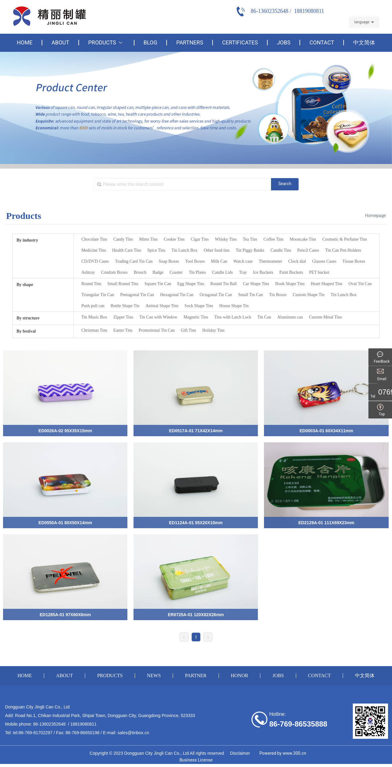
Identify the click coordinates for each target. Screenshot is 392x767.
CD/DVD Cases (95, 261)
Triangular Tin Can (97, 294)
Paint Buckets (291, 272)
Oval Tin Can (360, 283)
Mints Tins (148, 239)
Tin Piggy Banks (250, 250)
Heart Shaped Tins (326, 283)
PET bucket (319, 272)
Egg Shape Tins (190, 283)
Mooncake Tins (303, 239)
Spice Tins (156, 250)
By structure (28, 318)
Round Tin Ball (223, 283)
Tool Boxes (195, 261)
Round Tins (91, 283)
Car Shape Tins (256, 283)
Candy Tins (123, 239)
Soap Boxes (169, 261)
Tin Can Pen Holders (343, 250)
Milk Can (219, 261)
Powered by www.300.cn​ (282, 753)
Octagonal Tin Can (216, 294)
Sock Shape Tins (199, 305)
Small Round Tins (122, 283)
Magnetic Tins (195, 317)
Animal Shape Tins (161, 305)
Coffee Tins (273, 239)
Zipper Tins (123, 317)
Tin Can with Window (158, 317)
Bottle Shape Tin (125, 305)
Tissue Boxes (353, 261)
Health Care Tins (126, 250)
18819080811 (83, 724)
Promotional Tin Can (157, 330)
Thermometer (270, 261)
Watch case (243, 261)
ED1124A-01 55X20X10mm (196, 522)
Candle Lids (222, 272)
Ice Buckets (263, 272)
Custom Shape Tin (308, 294)
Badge (158, 272)
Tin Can (264, 317)
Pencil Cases (308, 250)
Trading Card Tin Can (134, 261)
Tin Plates (197, 272)
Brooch (140, 272)
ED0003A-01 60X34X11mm (326, 430)
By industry (27, 240)
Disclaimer (239, 753)
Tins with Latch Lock (232, 317)
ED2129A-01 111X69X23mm (326, 522)
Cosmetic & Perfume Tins (344, 239)
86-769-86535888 (298, 724)
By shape (25, 284)
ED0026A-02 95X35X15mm (65, 430)
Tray (243, 272)
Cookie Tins (174, 239)
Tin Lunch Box (185, 250)
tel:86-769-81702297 (32, 732)
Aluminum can (290, 317)
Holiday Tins (213, 330)
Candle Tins (280, 250)
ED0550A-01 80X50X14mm (65, 522)
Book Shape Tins (290, 283)
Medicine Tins (93, 250)
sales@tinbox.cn (133, 732)
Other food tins (217, 250)
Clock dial (297, 261)
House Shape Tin (234, 305)
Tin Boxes (278, 294)
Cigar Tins (200, 239)
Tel (381, 397)
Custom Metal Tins (325, 317)
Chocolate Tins (94, 239)
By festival (26, 331)
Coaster (176, 272)
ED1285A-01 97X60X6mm (65, 614)
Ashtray (88, 272)
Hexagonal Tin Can (177, 294)
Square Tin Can (158, 283)
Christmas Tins (94, 330)
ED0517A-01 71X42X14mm (196, 430)
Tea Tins (250, 239)
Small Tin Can (250, 294)
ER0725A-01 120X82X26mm (196, 614)
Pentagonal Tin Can (137, 294)
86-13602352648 (49, 724)
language (361, 22)
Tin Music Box (94, 317)
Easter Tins (123, 330)
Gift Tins (188, 330)
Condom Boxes (114, 272)
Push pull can (92, 305)
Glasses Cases (324, 261)
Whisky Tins (225, 239)
